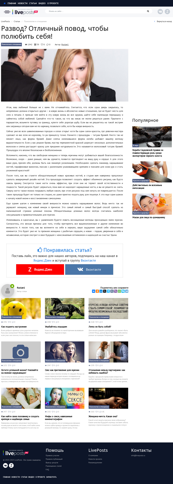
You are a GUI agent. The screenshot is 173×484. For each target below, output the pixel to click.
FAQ (47, 469)
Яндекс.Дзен (42, 260)
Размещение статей (54, 466)
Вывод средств (52, 462)
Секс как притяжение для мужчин (62, 370)
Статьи (33, 3)
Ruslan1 (65, 44)
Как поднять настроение (14, 326)
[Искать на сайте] (98, 11)
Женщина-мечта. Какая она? (103, 416)
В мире (135, 145)
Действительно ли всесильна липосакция (147, 186)
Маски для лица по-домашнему (148, 217)
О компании (93, 455)
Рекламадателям (95, 462)
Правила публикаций (54, 459)
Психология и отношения (11, 44)
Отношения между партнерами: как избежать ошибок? (107, 371)
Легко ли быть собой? (100, 326)
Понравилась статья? (65, 249)
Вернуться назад (163, 21)
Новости (22, 3)
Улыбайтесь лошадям (56, 326)
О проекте (52, 3)
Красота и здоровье (141, 181)
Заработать (51, 477)
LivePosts (5, 21)
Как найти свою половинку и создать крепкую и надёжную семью (20, 418)
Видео (42, 3)
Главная (10, 3)
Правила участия (52, 455)
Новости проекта (95, 459)
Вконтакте (88, 260)
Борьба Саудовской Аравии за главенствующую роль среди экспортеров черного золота (147, 153)
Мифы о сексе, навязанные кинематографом (58, 418)
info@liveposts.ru (138, 455)
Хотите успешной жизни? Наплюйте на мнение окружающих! (19, 371)
